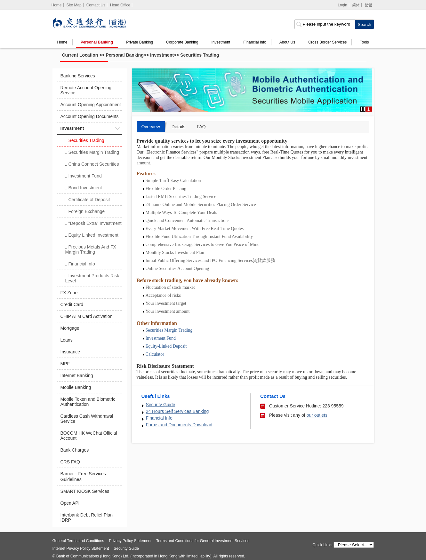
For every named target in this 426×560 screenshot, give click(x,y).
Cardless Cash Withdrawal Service (86, 419)
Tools (364, 42)
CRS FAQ (70, 461)
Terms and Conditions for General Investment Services (202, 541)
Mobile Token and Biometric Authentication (88, 402)
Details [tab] (178, 126)
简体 (356, 5)
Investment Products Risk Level (91, 278)
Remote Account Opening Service (86, 90)
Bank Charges (74, 450)
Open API (70, 503)
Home (62, 42)
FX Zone (69, 292)
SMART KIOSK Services (84, 491)
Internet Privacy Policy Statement (80, 548)
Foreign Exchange (84, 212)
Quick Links (322, 545)
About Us (287, 42)
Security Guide (160, 404)
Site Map (73, 5)
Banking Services (77, 75)
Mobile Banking (75, 387)
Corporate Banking (182, 42)
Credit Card (72, 304)
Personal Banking (97, 42)
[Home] (57, 5)
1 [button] (368, 109)
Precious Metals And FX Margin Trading (90, 249)
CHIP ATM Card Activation (86, 316)
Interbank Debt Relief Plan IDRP (86, 517)
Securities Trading (199, 55)
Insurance (70, 351)
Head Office (120, 5)
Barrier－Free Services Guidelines (83, 476)
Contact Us (95, 5)
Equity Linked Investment (91, 236)
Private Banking (139, 42)
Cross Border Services (327, 42)
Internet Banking (76, 375)
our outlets (317, 415)
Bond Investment (83, 188)
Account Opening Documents (89, 116)
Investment (221, 42)
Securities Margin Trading (91, 153)
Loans (66, 340)
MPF (65, 363)
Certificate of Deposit (87, 200)
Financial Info (254, 42)
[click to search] (364, 24)
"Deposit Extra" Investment (93, 224)
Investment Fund (83, 176)
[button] (363, 109)
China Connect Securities (91, 165)
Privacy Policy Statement (130, 541)
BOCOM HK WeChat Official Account (88, 435)
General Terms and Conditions (78, 541)
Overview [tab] (150, 126)
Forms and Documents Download (179, 424)
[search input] (324, 24)
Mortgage (69, 328)
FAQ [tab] (201, 126)
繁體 (368, 5)
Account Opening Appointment (90, 104)
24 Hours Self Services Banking (177, 411)
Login (342, 5)
